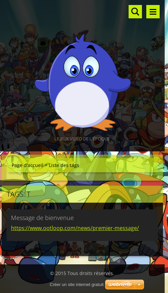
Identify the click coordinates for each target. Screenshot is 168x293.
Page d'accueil (27, 165)
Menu (153, 11)
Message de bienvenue (42, 218)
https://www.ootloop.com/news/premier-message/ (75, 228)
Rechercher (135, 11)
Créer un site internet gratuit (77, 284)
